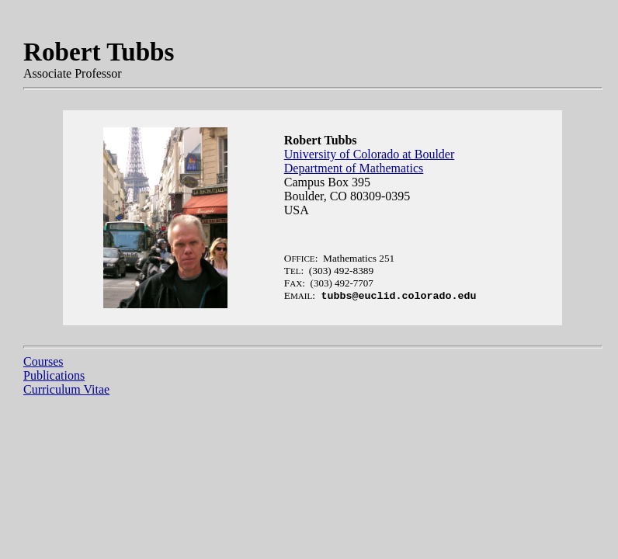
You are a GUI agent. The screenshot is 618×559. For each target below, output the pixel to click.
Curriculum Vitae (66, 389)
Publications (54, 375)
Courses (43, 361)
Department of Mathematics (354, 168)
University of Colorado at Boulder (369, 154)
